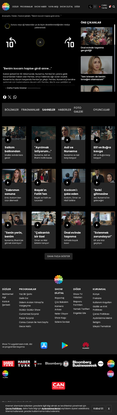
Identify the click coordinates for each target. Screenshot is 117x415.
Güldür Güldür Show (29, 309)
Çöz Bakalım (61, 302)
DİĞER (77, 6)
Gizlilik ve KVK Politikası (100, 308)
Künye (96, 294)
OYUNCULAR (101, 110)
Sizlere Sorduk (62, 322)
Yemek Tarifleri (81, 309)
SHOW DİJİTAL (66, 6)
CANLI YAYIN (103, 6)
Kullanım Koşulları (102, 302)
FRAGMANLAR (30, 110)
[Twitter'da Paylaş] (9, 97)
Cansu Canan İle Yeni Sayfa (33, 322)
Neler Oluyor (61, 313)
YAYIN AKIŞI (53, 6)
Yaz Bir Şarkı (25, 294)
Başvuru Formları (77, 303)
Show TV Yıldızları (77, 295)
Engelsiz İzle (79, 313)
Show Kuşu (60, 317)
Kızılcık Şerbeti (6, 303)
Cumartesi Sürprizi (29, 314)
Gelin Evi (23, 298)
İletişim (96, 322)
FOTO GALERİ (78, 110)
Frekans (97, 298)
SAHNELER (48, 110)
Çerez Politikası (13, 408)
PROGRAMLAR (26, 6)
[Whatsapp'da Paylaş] (15, 97)
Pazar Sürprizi (26, 318)
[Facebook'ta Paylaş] (4, 97)
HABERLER (64, 110)
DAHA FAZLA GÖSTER (58, 256)
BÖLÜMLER (12, 110)
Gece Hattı (25, 326)
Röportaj (59, 298)
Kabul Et (98, 408)
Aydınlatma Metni (51, 408)
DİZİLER (15, 6)
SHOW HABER (40, 6)
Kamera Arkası (59, 308)
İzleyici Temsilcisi (102, 326)
